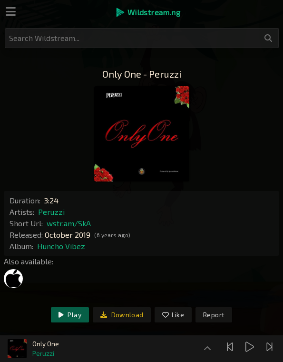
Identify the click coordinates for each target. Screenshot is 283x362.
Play (70, 315)
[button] (147, 12)
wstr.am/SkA (69, 223)
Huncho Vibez (61, 246)
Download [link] (122, 315)
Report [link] (213, 315)
